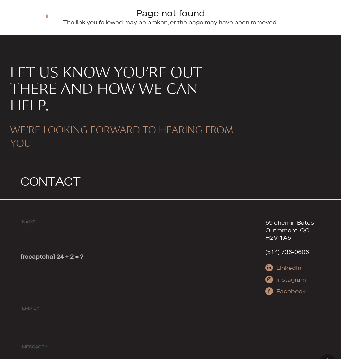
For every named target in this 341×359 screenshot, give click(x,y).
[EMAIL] (52, 314)
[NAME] (52, 228)
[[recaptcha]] (89, 276)
